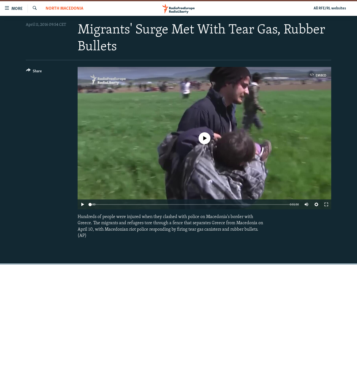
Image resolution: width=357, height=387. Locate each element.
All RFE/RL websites (330, 8)
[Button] (34, 72)
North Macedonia (64, 8)
